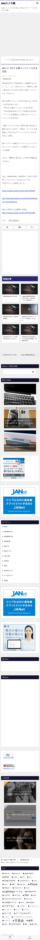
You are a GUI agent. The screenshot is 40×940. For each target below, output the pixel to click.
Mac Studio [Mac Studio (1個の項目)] (17, 895)
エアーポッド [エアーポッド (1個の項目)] (7, 909)
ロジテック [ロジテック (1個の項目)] (7, 920)
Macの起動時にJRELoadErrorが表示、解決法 (20, 816)
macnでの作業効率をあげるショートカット (19, 402)
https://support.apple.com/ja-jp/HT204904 (18, 191)
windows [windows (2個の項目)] (31, 902)
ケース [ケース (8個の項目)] (8, 913)
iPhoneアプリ (8, 570)
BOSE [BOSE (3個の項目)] (6, 877)
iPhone (6, 561)
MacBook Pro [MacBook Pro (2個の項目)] (31, 891)
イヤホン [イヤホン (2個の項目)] (22, 906)
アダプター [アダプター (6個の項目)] (9, 906)
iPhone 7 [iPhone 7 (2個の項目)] (7, 888)
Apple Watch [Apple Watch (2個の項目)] (29, 873)
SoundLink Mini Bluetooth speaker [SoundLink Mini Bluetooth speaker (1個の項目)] (13, 898)
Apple (6, 580)
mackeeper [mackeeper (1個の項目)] (7, 895)
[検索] (19, 372)
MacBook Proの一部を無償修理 (10, 317)
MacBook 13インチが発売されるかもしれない (10, 337)
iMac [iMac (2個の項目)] (13, 884)
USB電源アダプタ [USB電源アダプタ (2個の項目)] (10, 902)
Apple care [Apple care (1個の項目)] (7, 873)
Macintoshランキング (9, 768)
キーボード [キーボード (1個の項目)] (27, 909)
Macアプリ (7, 551)
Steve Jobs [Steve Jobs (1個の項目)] (29, 898)
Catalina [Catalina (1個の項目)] (15, 877)
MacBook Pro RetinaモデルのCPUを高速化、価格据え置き (29, 338)
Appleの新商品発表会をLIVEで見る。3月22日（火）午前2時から (29, 298)
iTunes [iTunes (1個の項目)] (27, 888)
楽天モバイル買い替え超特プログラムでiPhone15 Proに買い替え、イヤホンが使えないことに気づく (19, 423)
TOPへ (30, 937)
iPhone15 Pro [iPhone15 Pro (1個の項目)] (18, 888)
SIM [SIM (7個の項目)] (27, 895)
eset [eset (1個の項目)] (30, 877)
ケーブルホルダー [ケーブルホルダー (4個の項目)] (23, 913)
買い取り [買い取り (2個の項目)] (35, 924)
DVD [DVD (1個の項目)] (23, 877)
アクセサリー (8, 575)
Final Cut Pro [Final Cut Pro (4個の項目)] (9, 881)
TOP (10, 860)
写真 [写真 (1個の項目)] (5, 924)
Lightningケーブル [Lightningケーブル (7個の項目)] (13, 891)
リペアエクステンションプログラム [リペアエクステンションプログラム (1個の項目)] (22, 917)
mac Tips (7, 556)
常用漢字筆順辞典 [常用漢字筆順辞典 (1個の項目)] (15, 924)
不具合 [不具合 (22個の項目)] (19, 920)
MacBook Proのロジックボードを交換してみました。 (29, 318)
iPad (5, 566)
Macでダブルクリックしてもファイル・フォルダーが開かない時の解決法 (20, 793)
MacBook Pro (7, 79)
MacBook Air (8, 531)
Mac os (6, 546)
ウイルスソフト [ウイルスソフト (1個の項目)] (34, 906)
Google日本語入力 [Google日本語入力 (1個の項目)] (24, 880)
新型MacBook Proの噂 (10, 296)
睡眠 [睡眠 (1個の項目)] (26, 924)
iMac (5, 526)
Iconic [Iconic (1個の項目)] (5, 884)
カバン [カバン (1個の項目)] (17, 909)
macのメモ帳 (8, 3)
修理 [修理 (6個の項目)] (30, 920)
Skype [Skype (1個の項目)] (34, 895)
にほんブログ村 (8, 757)
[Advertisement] (20, 33)
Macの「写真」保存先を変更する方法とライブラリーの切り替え (20, 839)
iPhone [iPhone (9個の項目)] (33, 884)
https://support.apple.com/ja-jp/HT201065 (18, 213)
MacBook (7, 541)
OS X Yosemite (13, 220)
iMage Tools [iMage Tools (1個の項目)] (22, 884)
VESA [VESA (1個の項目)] (22, 902)
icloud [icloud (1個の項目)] (35, 880)
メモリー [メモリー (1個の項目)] (6, 917)
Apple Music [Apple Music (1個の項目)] (17, 873)
